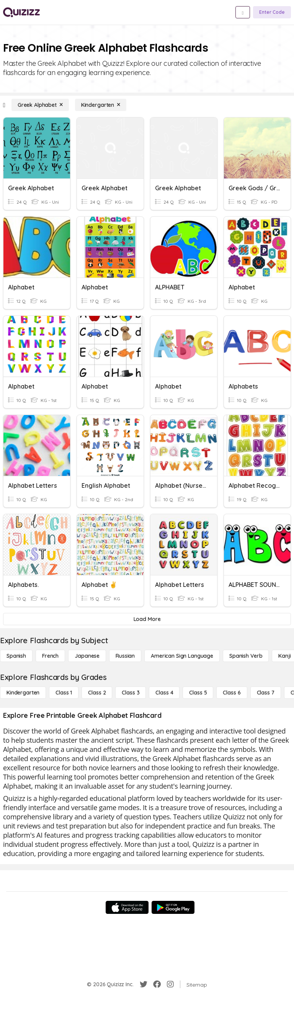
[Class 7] (265, 692)
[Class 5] (198, 692)
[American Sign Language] (182, 656)
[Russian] (125, 656)
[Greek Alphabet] (40, 105)
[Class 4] (164, 692)
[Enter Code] (272, 12)
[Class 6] (231, 692)
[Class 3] (130, 692)
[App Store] (127, 907)
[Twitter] (143, 984)
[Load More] (147, 619)
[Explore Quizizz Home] (21, 12)
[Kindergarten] (100, 105)
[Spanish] (16, 656)
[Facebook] (157, 984)
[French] (50, 656)
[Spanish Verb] (246, 656)
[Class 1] (63, 692)
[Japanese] (87, 656)
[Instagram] (170, 984)
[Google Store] (173, 907)
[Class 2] (97, 692)
